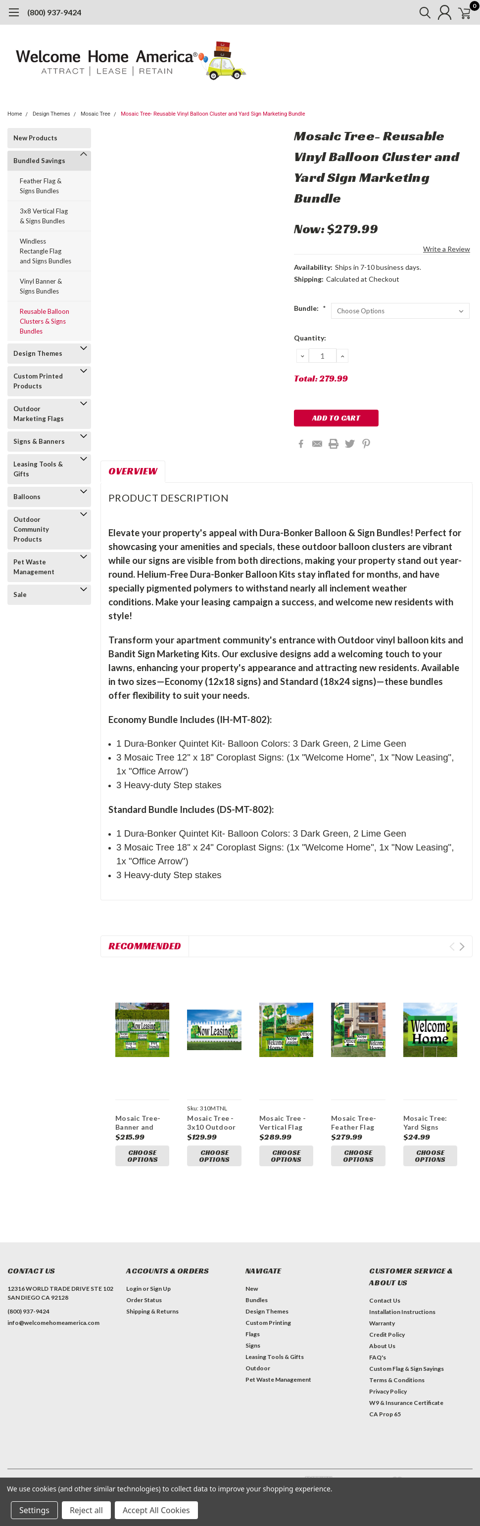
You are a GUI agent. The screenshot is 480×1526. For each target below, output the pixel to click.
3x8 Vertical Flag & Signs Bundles (44, 216)
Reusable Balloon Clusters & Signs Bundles (44, 321)
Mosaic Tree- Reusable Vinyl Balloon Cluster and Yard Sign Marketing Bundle (213, 114)
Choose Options (142, 1157)
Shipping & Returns (152, 1313)
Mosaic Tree (95, 114)
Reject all (86, 1510)
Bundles (256, 1302)
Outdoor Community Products (31, 529)
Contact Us (384, 1303)
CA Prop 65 (385, 1416)
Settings (34, 1510)
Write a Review (446, 249)
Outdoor (257, 1370)
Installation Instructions (402, 1314)
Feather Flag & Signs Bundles (40, 186)
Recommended (144, 945)
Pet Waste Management (33, 567)
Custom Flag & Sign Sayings (406, 1371)
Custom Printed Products (38, 381)
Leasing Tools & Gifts (38, 469)
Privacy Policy (388, 1394)
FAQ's (377, 1359)
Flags (252, 1336)
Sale (20, 594)
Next (462, 946)
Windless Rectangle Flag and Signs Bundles (45, 251)
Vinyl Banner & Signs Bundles (41, 286)
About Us (382, 1348)
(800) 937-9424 (54, 12)
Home (14, 114)
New (251, 1291)
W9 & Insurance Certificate (406, 1405)
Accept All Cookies (156, 1510)
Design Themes (51, 114)
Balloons (27, 497)
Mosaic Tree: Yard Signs (425, 1122)
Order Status (144, 1302)
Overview (132, 471)
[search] (414, 12)
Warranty (382, 1325)
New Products (35, 138)
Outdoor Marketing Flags (38, 414)
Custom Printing (268, 1325)
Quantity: (310, 338)
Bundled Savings (39, 161)
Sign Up (160, 1291)
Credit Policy (387, 1337)
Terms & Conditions (397, 1382)
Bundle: (310, 308)
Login (134, 1291)
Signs (252, 1348)
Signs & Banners (39, 441)
